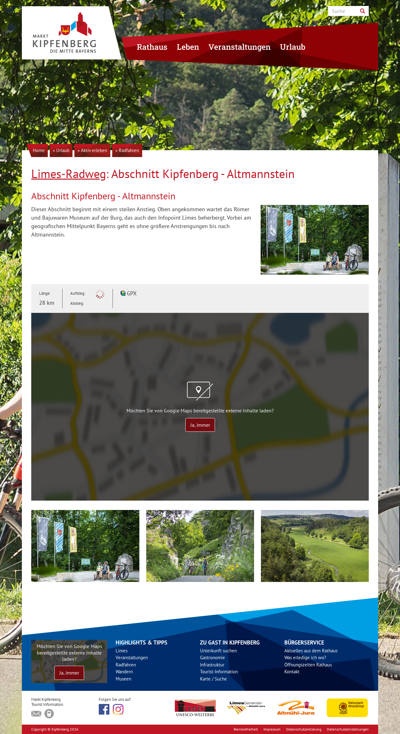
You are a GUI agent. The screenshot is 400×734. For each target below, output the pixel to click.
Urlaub (292, 47)
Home (39, 150)
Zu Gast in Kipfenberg (230, 642)
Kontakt (291, 672)
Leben (188, 47)
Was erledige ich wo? (305, 657)
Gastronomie (212, 657)
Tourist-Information (219, 672)
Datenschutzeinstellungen (348, 729)
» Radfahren (127, 150)
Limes (122, 651)
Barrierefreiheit (246, 729)
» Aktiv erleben (92, 150)
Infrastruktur (212, 665)
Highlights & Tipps (142, 642)
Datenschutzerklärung (303, 729)
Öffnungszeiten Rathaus (308, 665)
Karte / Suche (213, 679)
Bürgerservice (304, 642)
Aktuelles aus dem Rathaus (311, 651)
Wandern (124, 672)
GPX (132, 293)
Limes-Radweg (68, 173)
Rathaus (152, 47)
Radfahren (126, 665)
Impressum (272, 729)
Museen (123, 679)
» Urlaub (61, 150)
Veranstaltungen (239, 47)
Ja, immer (200, 425)
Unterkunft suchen (218, 651)
